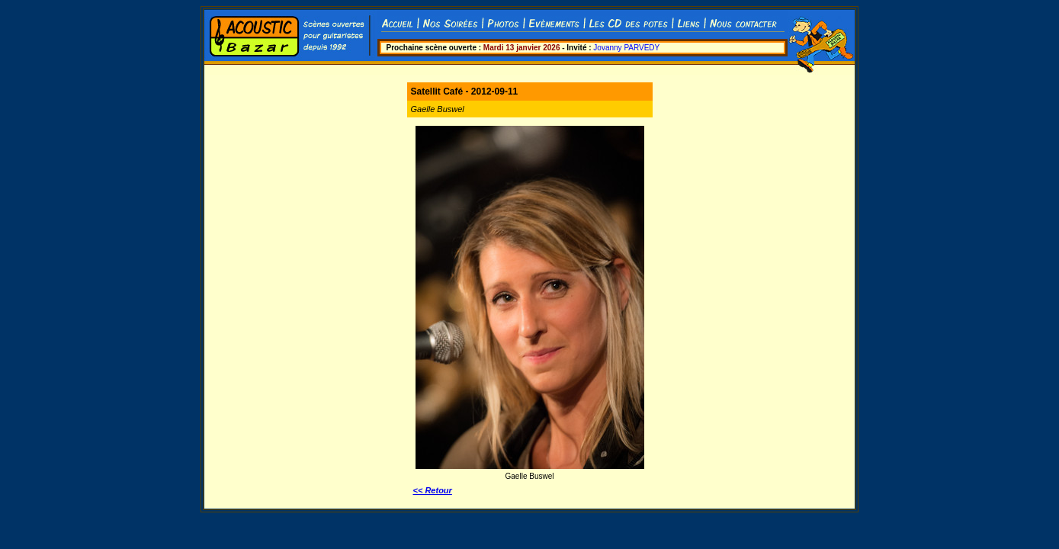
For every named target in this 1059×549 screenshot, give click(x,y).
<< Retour (432, 490)
